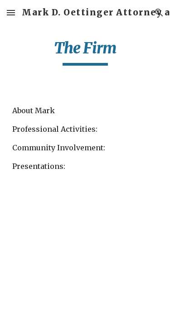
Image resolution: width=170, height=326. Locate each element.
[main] (85, 52)
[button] (11, 12)
